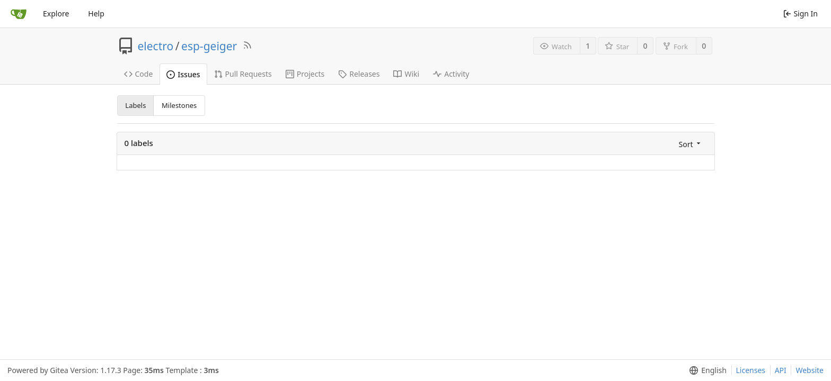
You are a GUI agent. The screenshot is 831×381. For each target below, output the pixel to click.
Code (138, 74)
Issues (183, 74)
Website (809, 370)
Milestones (179, 105)
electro (156, 46)
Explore (56, 13)
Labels (135, 105)
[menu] (691, 143)
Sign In (800, 13)
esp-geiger (209, 46)
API (780, 370)
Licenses (751, 370)
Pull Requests (243, 74)
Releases (358, 74)
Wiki (406, 74)
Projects (305, 74)
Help (96, 13)
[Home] (18, 14)
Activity (451, 74)
